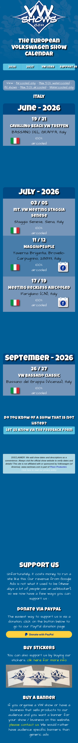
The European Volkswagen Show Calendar (39, 47)
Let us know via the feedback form (39, 430)
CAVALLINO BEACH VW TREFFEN (39, 126)
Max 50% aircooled (33, 87)
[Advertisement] (39, 166)
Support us (68, 67)
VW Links (48, 67)
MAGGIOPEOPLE (39, 247)
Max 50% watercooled (54, 83)
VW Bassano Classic (39, 376)
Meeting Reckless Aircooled (39, 288)
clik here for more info (47, 660)
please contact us (24, 724)
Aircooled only (26, 83)
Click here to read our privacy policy (38, 470)
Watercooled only (61, 87)
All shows (10, 87)
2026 (12, 67)
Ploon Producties (58, 467)
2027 (30, 67)
